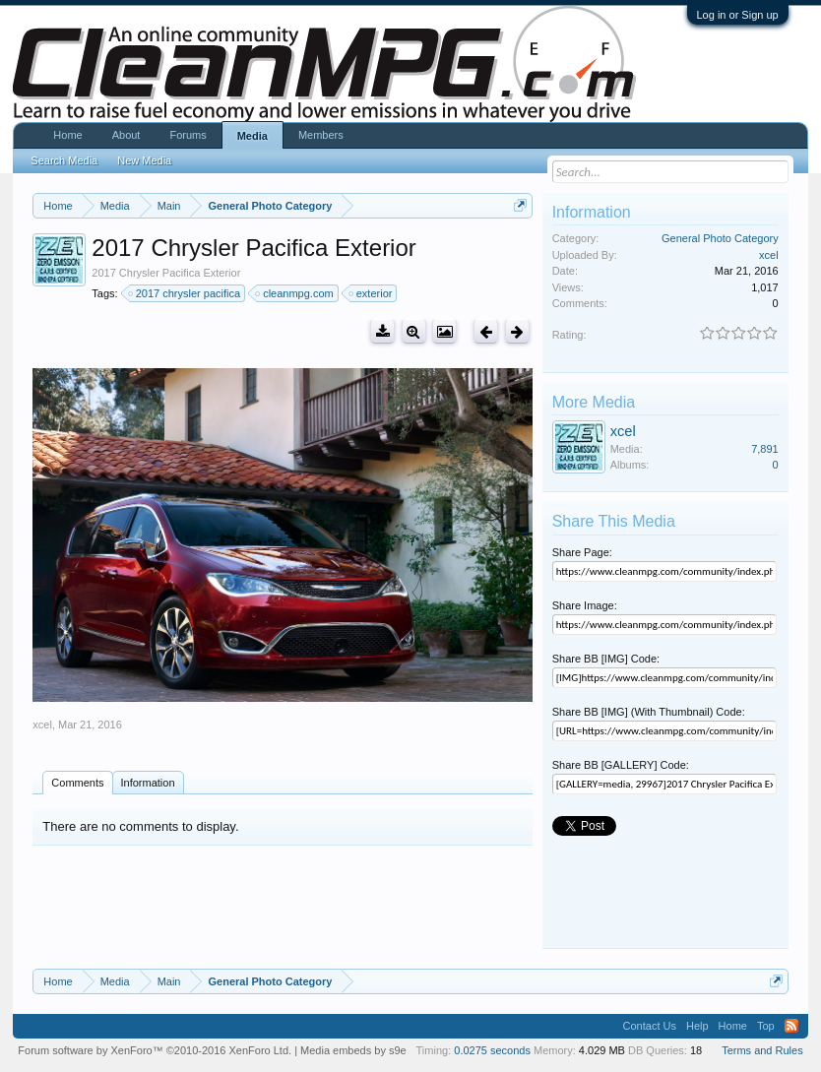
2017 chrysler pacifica (185, 293)
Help (697, 1026)
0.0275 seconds (492, 1050)
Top (766, 1026)
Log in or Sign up (738, 15)
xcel (42, 724)
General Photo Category (720, 238)
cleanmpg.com (295, 293)
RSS (791, 1026)
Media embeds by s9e (353, 1050)
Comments (77, 782)
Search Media (64, 160)
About (126, 135)
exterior (371, 293)
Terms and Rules (762, 1050)
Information (148, 782)
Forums (187, 135)
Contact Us (649, 1026)
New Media (144, 160)
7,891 (765, 449)
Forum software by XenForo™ (154, 1050)
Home (67, 135)
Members (321, 135)
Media (252, 136)
